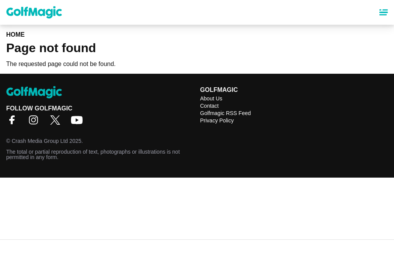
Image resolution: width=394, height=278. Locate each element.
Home (15, 34)
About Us (211, 98)
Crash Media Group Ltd (40, 141)
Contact (209, 105)
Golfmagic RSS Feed (225, 113)
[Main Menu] (383, 12)
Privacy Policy (217, 120)
